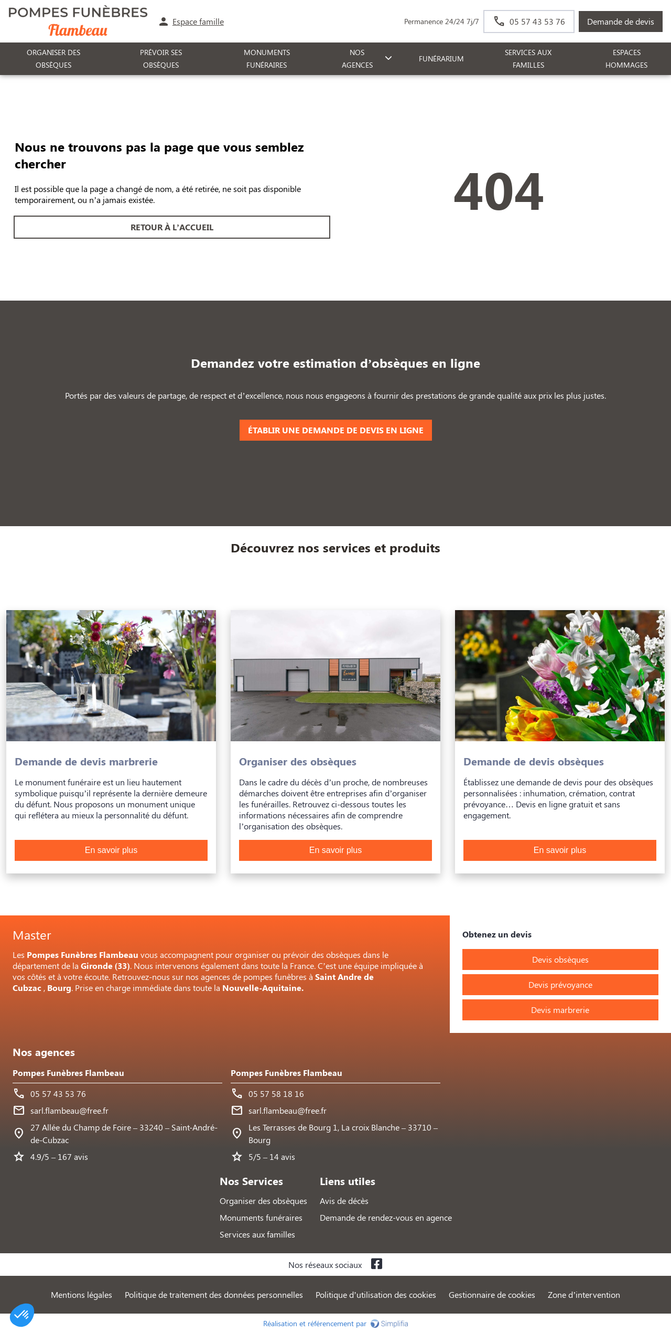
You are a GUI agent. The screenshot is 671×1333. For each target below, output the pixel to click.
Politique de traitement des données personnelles (214, 1294)
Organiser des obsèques (263, 1200)
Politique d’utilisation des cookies (376, 1294)
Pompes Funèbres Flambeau (68, 1072)
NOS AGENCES (357, 59)
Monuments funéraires (267, 59)
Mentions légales (81, 1294)
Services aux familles (257, 1234)
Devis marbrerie (560, 1009)
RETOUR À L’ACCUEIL (172, 226)
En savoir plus (111, 850)
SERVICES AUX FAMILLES (528, 59)
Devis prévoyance (560, 984)
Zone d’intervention (584, 1294)
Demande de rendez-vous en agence (386, 1217)
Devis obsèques (560, 959)
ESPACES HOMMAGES (626, 59)
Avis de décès (344, 1200)
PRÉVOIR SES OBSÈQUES (161, 59)
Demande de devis (620, 21)
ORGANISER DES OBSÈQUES (53, 59)
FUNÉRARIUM (441, 58)
